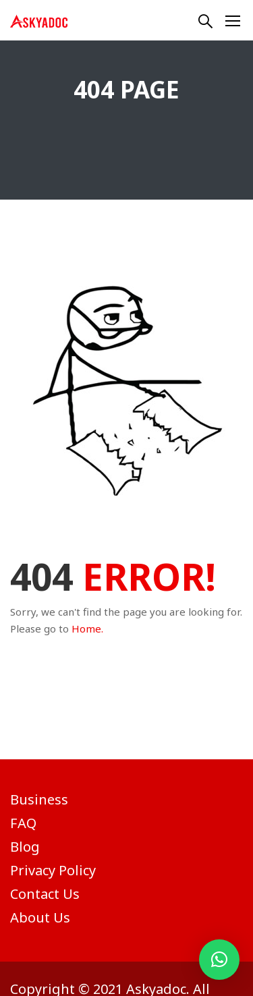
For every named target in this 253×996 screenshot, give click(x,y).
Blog (25, 847)
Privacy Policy (53, 870)
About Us (40, 917)
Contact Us (45, 894)
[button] (219, 959)
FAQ (23, 823)
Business (39, 799)
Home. (87, 628)
